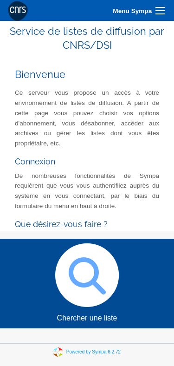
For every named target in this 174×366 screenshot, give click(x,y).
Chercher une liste (87, 280)
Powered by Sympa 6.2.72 (93, 351)
